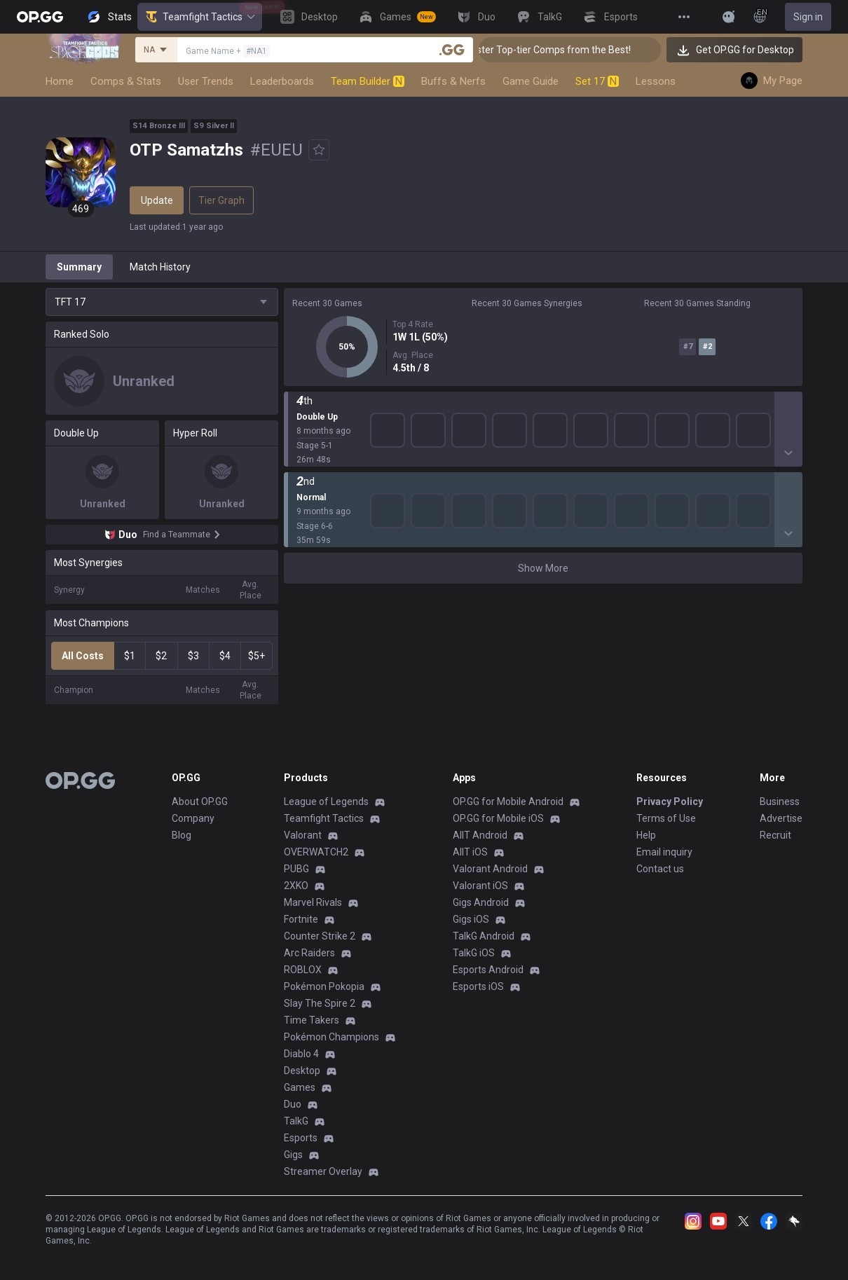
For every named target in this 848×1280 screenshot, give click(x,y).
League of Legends (326, 801)
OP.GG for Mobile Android (508, 801)
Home (60, 81)
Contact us (660, 868)
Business (780, 801)
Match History (160, 267)
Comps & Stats (125, 81)
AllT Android (480, 835)
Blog (181, 835)
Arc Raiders (309, 952)
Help (646, 835)
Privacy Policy (669, 801)
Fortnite (301, 919)
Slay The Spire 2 (319, 1003)
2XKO (296, 885)
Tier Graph (221, 200)
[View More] (684, 17)
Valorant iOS (480, 885)
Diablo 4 (301, 1053)
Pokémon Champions (331, 1036)
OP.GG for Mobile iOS (498, 818)
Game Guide (530, 81)
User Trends (205, 81)
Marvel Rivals (313, 902)
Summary (79, 267)
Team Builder (367, 81)
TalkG (296, 1121)
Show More (543, 568)
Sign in (808, 16)
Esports (300, 1137)
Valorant (303, 835)
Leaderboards (282, 81)
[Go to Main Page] (40, 17)
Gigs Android (481, 902)
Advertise (781, 818)
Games (299, 1087)
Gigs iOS (471, 919)
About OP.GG (200, 801)
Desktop (302, 1070)
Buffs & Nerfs (453, 81)
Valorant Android (490, 868)
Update (157, 200)
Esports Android (488, 969)
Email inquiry (664, 852)
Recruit (775, 835)
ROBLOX (303, 969)
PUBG (296, 868)
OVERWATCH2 (316, 852)
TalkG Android (483, 936)
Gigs (293, 1154)
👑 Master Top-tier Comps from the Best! (563, 49)
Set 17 (597, 81)
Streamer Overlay (323, 1171)
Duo (292, 1104)
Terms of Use (666, 818)
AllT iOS (470, 852)
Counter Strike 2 (319, 936)
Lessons (656, 81)
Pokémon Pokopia (324, 986)
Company (193, 818)
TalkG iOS (474, 952)
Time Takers (311, 1020)
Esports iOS (478, 986)
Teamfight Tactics (200, 16)
